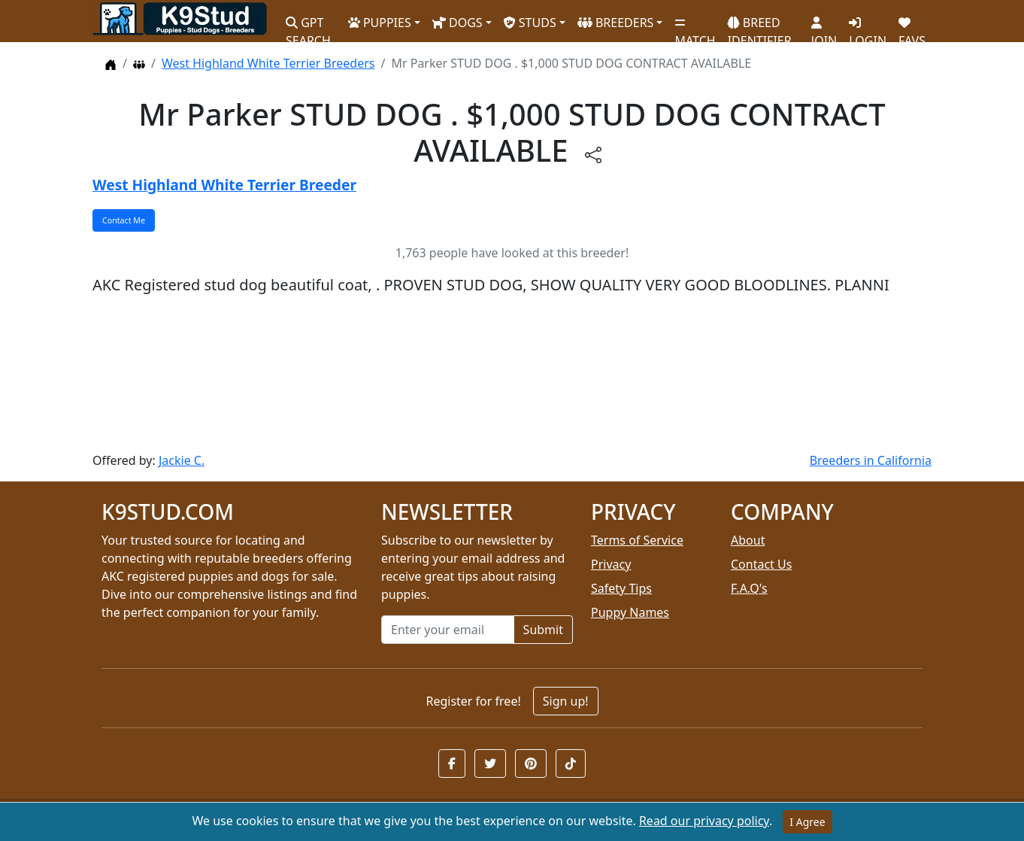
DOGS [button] (457, 22)
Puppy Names (630, 612)
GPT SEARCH (308, 25)
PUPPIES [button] (379, 22)
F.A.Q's (749, 588)
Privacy (611, 564)
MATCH (694, 26)
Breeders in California (871, 460)
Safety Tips (621, 588)
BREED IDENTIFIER (760, 25)
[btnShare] (593, 154)
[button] (451, 763)
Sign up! (566, 701)
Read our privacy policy (704, 820)
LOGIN (867, 26)
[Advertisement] (512, 373)
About (748, 540)
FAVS (912, 26)
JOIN (824, 26)
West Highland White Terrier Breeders (268, 63)
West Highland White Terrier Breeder (224, 185)
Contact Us (761, 564)
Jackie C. (181, 460)
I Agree (807, 822)
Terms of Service (637, 540)
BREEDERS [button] (615, 22)
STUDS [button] (530, 22)
